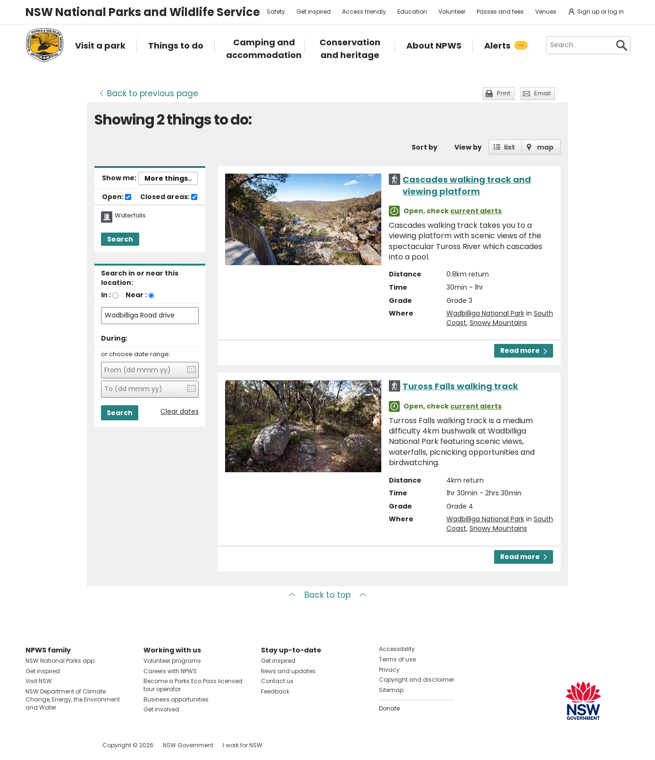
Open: (116, 197)
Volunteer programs (172, 661)
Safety (276, 12)
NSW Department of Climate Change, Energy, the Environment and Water (72, 699)
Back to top (327, 595)
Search (120, 239)
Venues (545, 12)
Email (542, 93)
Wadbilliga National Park (485, 313)
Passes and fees (500, 12)
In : (106, 295)
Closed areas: (168, 197)
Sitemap (391, 690)
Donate (389, 708)
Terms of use (397, 659)
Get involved (161, 709)
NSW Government (188, 745)
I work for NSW (242, 745)
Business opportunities (176, 699)
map (545, 147)
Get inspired (313, 12)
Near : (136, 295)
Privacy (389, 670)
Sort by (424, 147)
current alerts (476, 211)
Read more (523, 350)
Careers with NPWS (170, 671)
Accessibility (397, 649)
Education (412, 12)
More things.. (168, 178)
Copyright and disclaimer (416, 680)
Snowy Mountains (498, 322)
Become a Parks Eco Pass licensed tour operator (193, 685)
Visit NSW (38, 681)
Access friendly (364, 12)
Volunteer (451, 12)
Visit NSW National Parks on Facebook (34, 745)
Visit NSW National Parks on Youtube (75, 745)
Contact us (277, 681)
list (509, 147)
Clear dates (179, 411)
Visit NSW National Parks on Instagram (54, 745)
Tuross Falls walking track (460, 386)
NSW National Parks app (59, 661)
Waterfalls (130, 215)
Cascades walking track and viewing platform (467, 185)
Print (503, 93)
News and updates (288, 671)
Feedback (275, 691)
